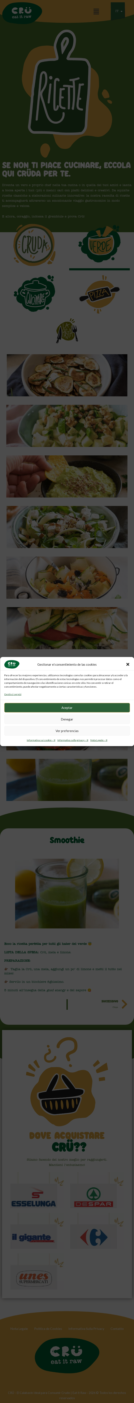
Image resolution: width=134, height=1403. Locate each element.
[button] (128, 664)
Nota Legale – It (98, 740)
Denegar (67, 719)
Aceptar (67, 708)
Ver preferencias (67, 731)
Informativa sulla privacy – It (72, 740)
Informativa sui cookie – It (41, 740)
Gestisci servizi (12, 694)
